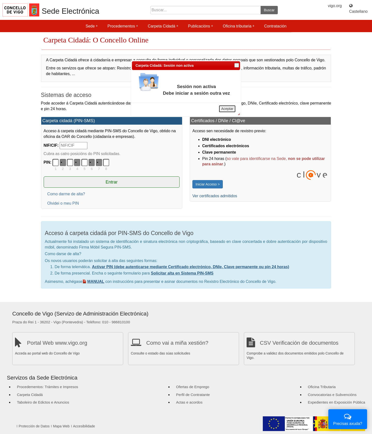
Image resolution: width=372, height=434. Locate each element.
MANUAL (95, 281)
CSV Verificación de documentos (299, 343)
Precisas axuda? (347, 419)
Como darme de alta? (66, 194)
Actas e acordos (189, 402)
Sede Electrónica (70, 11)
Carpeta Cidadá (163, 26)
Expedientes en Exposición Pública (336, 402)
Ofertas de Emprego (192, 387)
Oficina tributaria (238, 26)
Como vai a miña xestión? (177, 343)
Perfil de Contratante (193, 395)
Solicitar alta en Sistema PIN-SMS (182, 273)
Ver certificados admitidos (214, 196)
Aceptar (227, 109)
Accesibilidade (84, 426)
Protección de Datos (34, 426)
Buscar (269, 10)
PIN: (48, 162)
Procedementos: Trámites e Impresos (47, 387)
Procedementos (122, 26)
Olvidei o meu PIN (63, 203)
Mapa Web (61, 426)
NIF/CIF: (51, 145)
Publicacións (200, 26)
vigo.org (335, 6)
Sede (92, 26)
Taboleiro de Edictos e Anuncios (43, 402)
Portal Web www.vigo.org (57, 343)
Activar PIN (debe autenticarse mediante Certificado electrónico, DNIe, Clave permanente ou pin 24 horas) (190, 267)
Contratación (275, 26)
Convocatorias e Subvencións (332, 395)
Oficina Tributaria (322, 387)
